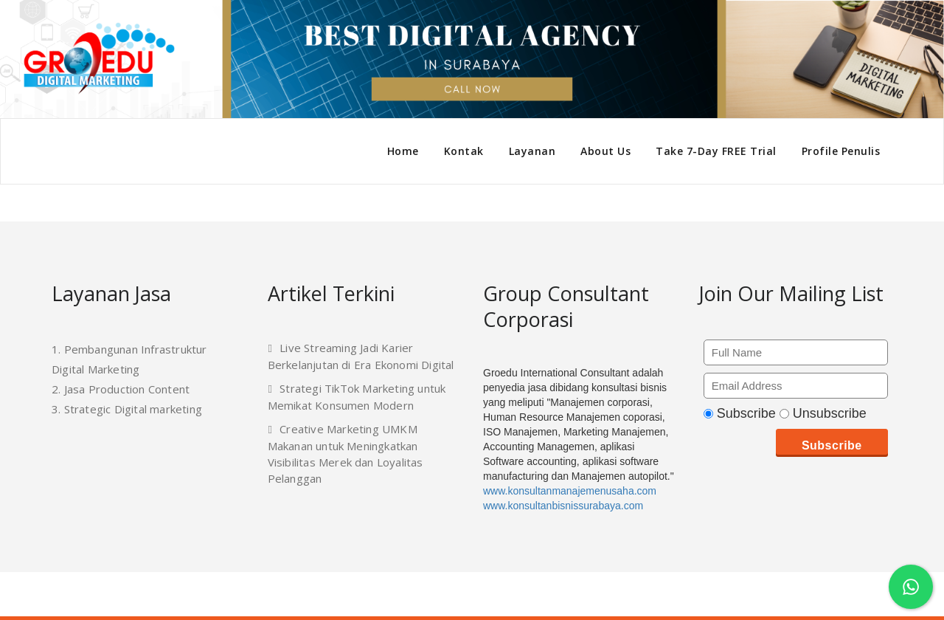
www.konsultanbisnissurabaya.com (563, 506)
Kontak (464, 151)
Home (403, 151)
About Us (605, 151)
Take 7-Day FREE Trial (716, 151)
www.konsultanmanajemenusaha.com (569, 491)
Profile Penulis (841, 151)
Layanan (532, 151)
